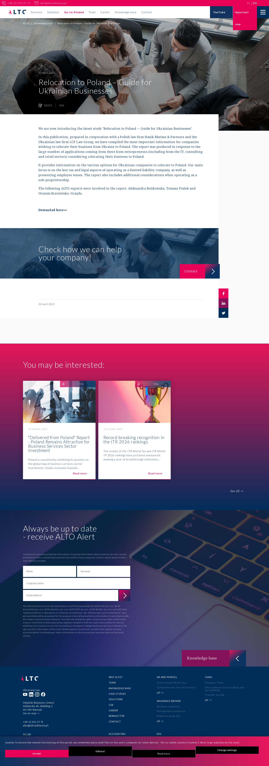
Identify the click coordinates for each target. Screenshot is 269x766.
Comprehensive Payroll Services (176, 687)
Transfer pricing (214, 694)
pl (248, 3)
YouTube (219, 12)
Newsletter (117, 714)
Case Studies (117, 693)
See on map (29, 710)
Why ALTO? (116, 677)
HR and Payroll (167, 677)
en (255, 3)
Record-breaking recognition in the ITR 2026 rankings (134, 430)
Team (92, 12)
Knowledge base (126, 12)
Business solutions (168, 705)
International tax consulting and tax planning (224, 688)
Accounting (117, 732)
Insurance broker (169, 700)
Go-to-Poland (74, 12)
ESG (159, 732)
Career (105, 12)
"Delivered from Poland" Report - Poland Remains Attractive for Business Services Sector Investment (59, 430)
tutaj (28, 635)
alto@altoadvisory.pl (53, 3)
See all (233, 491)
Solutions (53, 12)
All (158, 692)
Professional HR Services (172, 682)
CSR (111, 704)
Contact (146, 12)
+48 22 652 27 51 (19, 3)
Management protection (171, 709)
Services (36, 12)
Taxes (208, 677)
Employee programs (168, 714)
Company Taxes (214, 682)
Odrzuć (100, 751)
